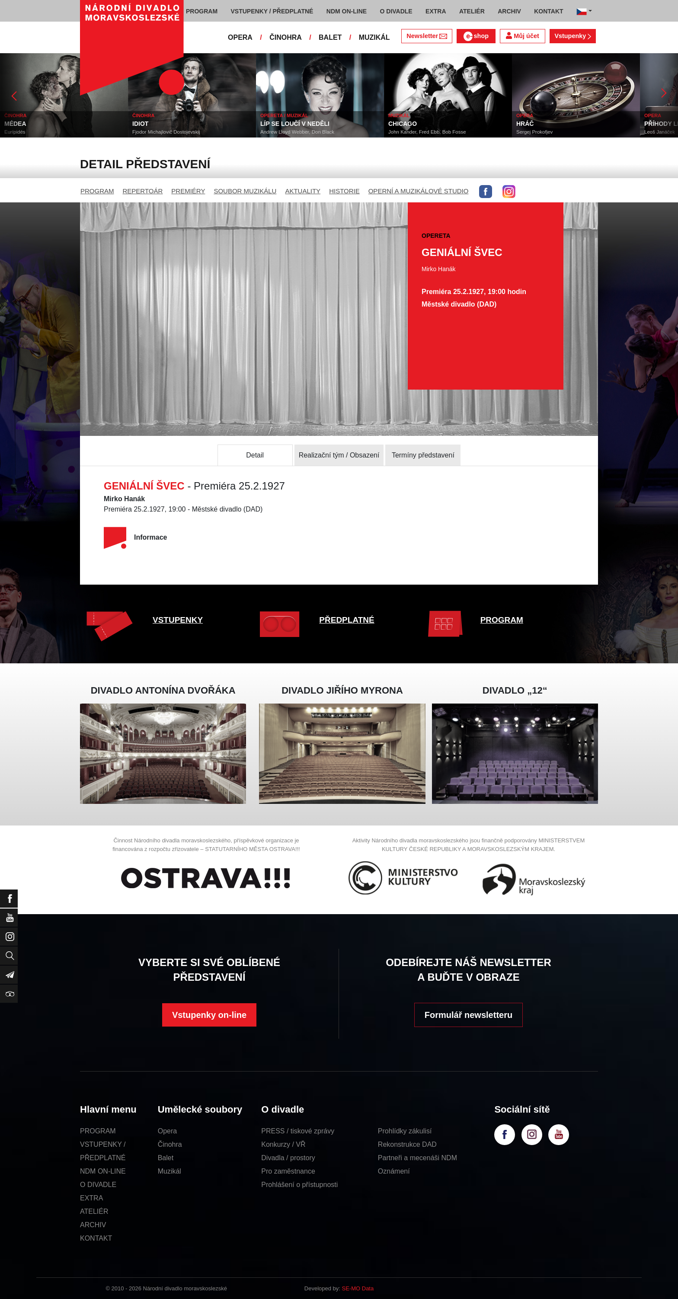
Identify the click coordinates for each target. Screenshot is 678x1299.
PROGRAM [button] (201, 11)
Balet (165, 1157)
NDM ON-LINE (103, 1171)
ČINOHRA (285, 37)
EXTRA (91, 1198)
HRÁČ (525, 123)
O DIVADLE (98, 1184)
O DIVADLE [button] (396, 11)
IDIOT (140, 123)
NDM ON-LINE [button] (346, 11)
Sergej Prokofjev (534, 131)
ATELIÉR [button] (472, 11)
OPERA (240, 37)
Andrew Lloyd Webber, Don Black (297, 131)
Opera (167, 1131)
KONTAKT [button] (548, 11)
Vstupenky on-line (209, 1015)
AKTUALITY (302, 191)
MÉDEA (15, 123)
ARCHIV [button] (509, 11)
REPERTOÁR (143, 191)
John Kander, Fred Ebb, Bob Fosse (427, 131)
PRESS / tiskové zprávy (297, 1131)
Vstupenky (572, 35)
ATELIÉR (94, 1211)
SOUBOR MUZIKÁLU (245, 191)
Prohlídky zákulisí (405, 1131)
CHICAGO (402, 123)
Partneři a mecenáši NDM (417, 1157)
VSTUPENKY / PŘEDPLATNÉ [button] (272, 11)
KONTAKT (96, 1238)
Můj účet (522, 35)
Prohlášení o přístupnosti (299, 1184)
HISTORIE (344, 191)
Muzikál (169, 1171)
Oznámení (394, 1171)
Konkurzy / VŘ (283, 1144)
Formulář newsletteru (468, 1015)
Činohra (170, 1144)
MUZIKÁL (374, 37)
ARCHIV (93, 1225)
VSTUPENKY (178, 619)
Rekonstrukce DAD (407, 1144)
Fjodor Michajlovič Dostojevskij (166, 131)
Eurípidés (15, 131)
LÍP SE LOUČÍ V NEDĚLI (294, 123)
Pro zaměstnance (288, 1171)
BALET (330, 37)
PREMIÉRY (188, 191)
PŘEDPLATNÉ (346, 619)
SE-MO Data (358, 1288)
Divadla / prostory (288, 1157)
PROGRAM (97, 191)
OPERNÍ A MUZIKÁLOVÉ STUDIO (418, 191)
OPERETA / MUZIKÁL (284, 115)
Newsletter (426, 35)
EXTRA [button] (435, 11)
